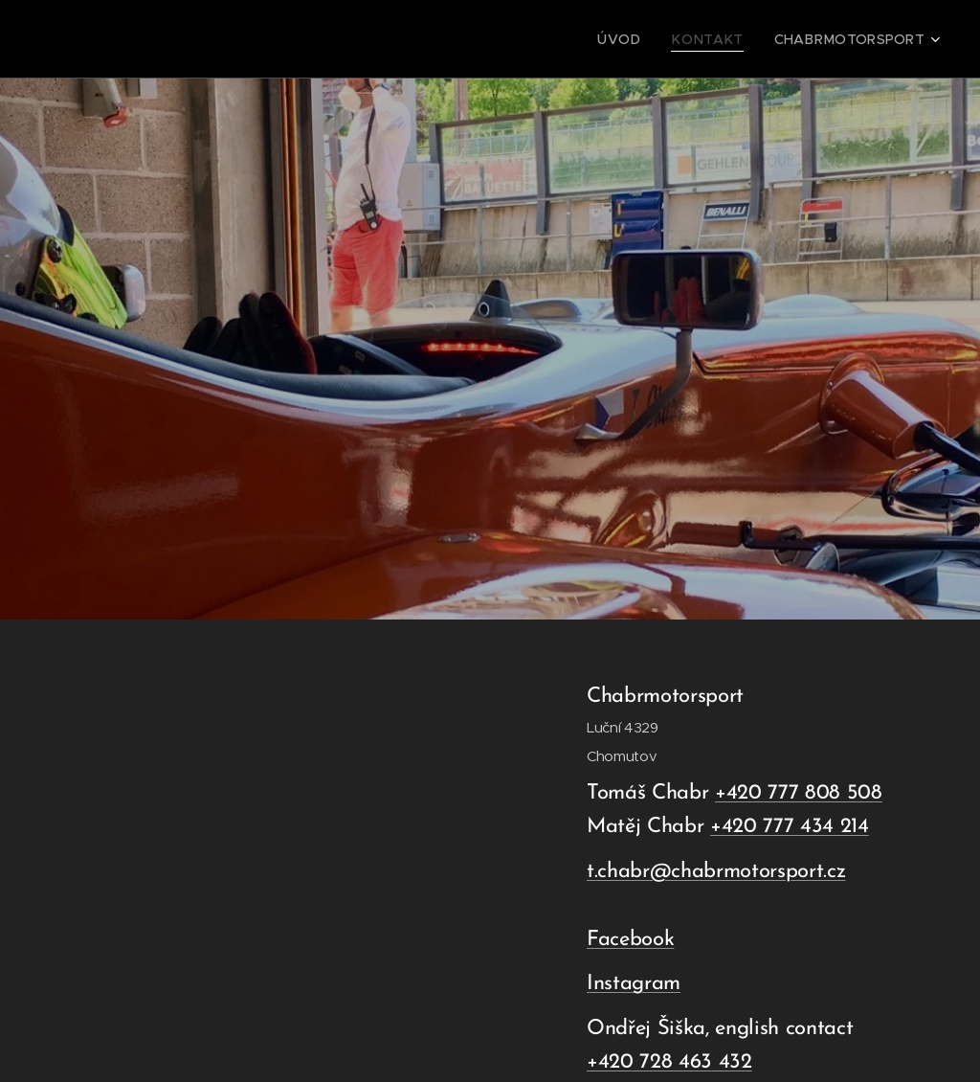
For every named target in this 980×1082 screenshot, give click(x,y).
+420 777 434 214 (789, 827)
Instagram (633, 984)
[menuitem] (646, 39)
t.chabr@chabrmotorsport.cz (716, 872)
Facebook (630, 940)
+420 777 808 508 (798, 793)
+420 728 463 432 (669, 1062)
